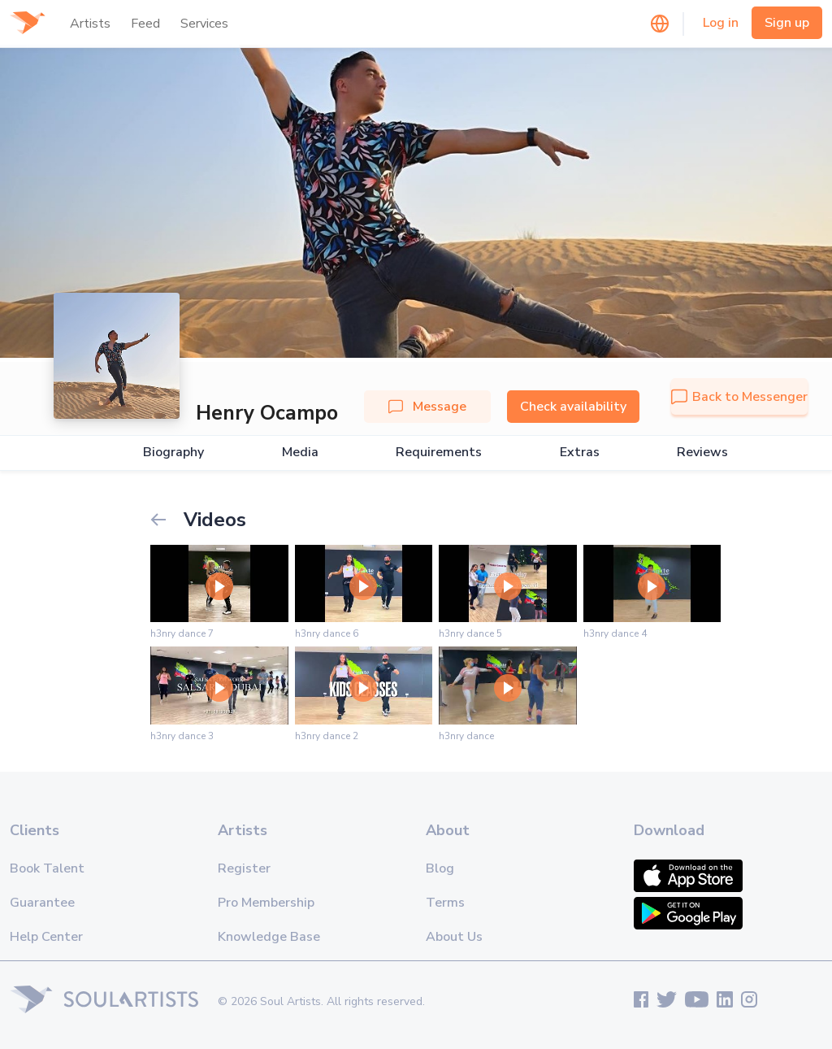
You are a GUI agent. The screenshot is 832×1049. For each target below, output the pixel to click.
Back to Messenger (739, 397)
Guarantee (42, 902)
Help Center (46, 937)
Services (204, 24)
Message (427, 407)
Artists (90, 24)
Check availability (573, 407)
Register (244, 868)
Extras (580, 452)
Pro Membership (266, 902)
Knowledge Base (269, 937)
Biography (173, 452)
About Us (454, 937)
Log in (721, 23)
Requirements (439, 452)
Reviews (702, 452)
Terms (445, 902)
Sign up (787, 23)
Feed (145, 24)
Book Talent (47, 868)
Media (300, 452)
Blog (440, 868)
